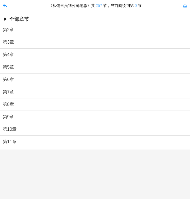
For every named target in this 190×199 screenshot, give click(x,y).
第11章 (10, 141)
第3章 (8, 42)
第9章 (8, 116)
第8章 (8, 104)
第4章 (8, 54)
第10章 (10, 129)
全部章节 (19, 19)
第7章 (8, 92)
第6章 (8, 79)
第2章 (8, 29)
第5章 (8, 67)
